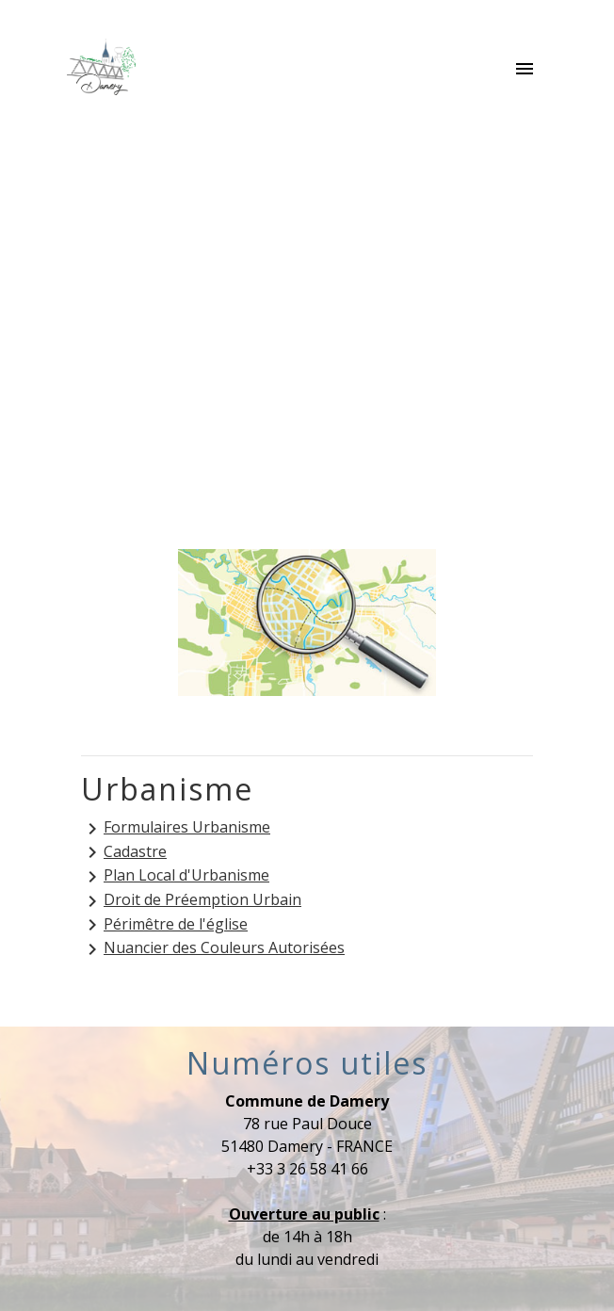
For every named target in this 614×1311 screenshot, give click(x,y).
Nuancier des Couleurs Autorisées (213, 949)
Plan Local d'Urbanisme (175, 876)
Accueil (135, 326)
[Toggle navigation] (524, 70)
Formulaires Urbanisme (175, 828)
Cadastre (124, 853)
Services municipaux (293, 326)
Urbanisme (465, 326)
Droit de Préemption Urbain (191, 901)
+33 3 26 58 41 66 (307, 1168)
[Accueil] (101, 70)
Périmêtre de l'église (164, 925)
